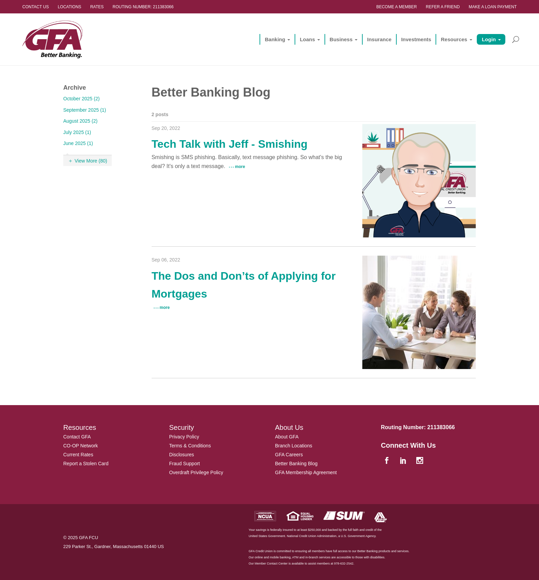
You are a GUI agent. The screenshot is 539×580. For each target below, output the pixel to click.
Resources (454, 39)
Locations (69, 6)
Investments (416, 39)
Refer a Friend (443, 6)
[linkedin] (403, 461)
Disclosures (181, 454)
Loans (307, 39)
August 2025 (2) (80, 121)
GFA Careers (289, 454)
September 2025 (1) (84, 110)
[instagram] (420, 461)
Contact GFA (77, 436)
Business (341, 39)
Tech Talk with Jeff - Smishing (230, 144)
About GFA (286, 436)
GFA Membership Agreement (306, 472)
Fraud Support (184, 463)
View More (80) (91, 161)
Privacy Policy (184, 436)
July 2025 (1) (77, 132)
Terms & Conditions (190, 445)
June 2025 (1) (78, 143)
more (240, 166)
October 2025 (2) (81, 98)
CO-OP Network (80, 445)
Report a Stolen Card (86, 463)
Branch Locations (293, 445)
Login (489, 39)
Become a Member (396, 6)
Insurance (379, 39)
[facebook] (387, 461)
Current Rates (78, 454)
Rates (96, 6)
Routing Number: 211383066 (143, 6)
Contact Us (35, 6)
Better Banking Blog (296, 463)
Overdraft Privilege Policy (196, 472)
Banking (275, 39)
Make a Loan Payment (493, 6)
